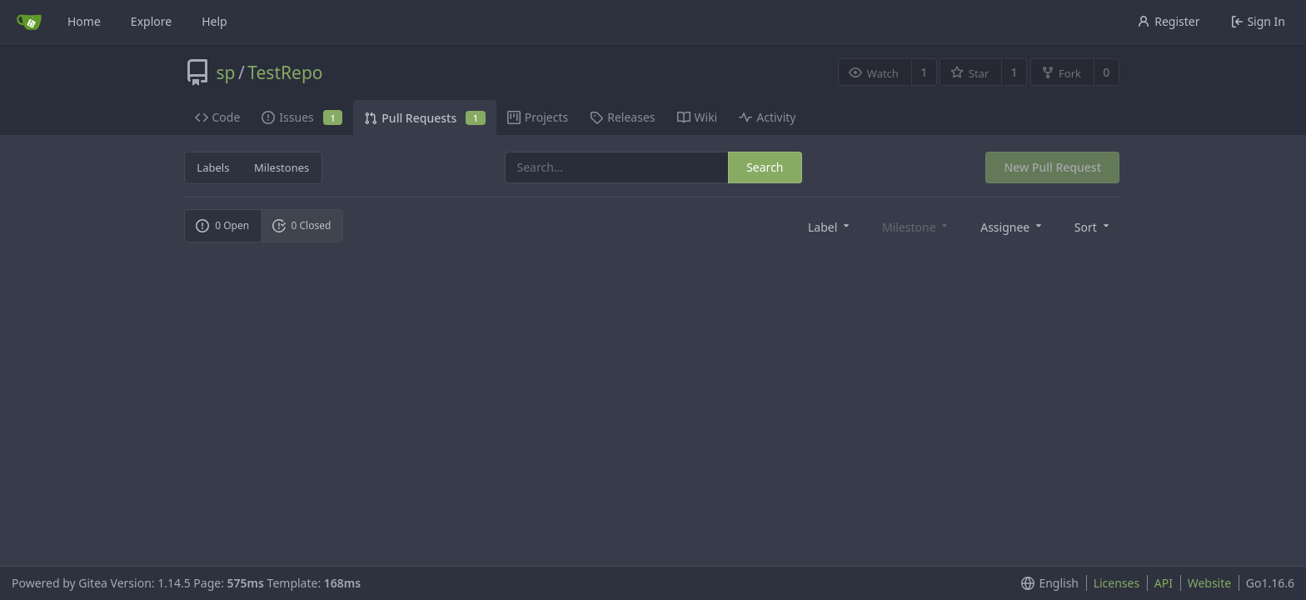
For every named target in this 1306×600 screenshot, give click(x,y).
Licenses (1117, 583)
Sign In (1258, 21)
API (1163, 583)
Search (764, 167)
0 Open (222, 225)
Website (1210, 583)
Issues (302, 117)
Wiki (697, 117)
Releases (622, 117)
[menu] (830, 226)
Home (84, 21)
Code (218, 117)
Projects (537, 117)
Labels (213, 167)
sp (226, 72)
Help (214, 21)
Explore (151, 21)
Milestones (281, 167)
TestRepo (284, 72)
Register (1168, 21)
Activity (767, 117)
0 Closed (301, 225)
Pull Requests (424, 118)
